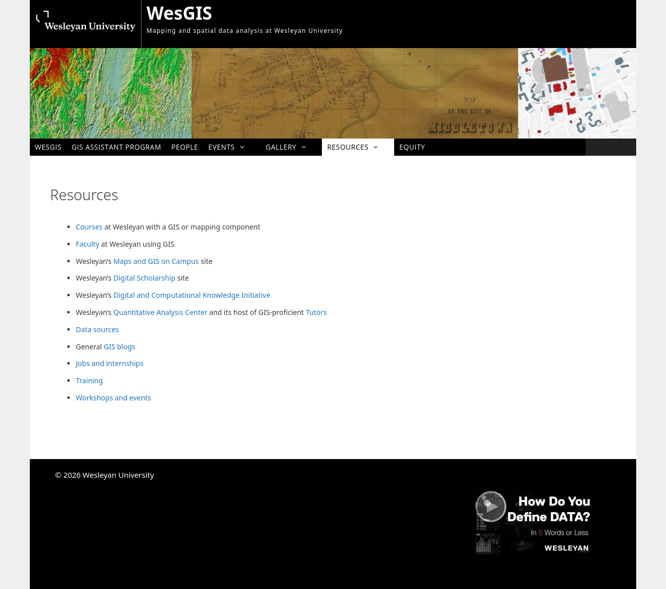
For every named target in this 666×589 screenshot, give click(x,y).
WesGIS (179, 13)
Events (231, 147)
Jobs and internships (110, 363)
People (184, 147)
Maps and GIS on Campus (156, 261)
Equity (412, 147)
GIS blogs (119, 346)
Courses (89, 227)
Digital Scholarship (144, 278)
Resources (358, 147)
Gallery (291, 147)
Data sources (97, 329)
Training (89, 380)
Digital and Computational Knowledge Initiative (191, 295)
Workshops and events (113, 397)
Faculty (87, 244)
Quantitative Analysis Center (160, 312)
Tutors (316, 312)
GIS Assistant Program (116, 147)
